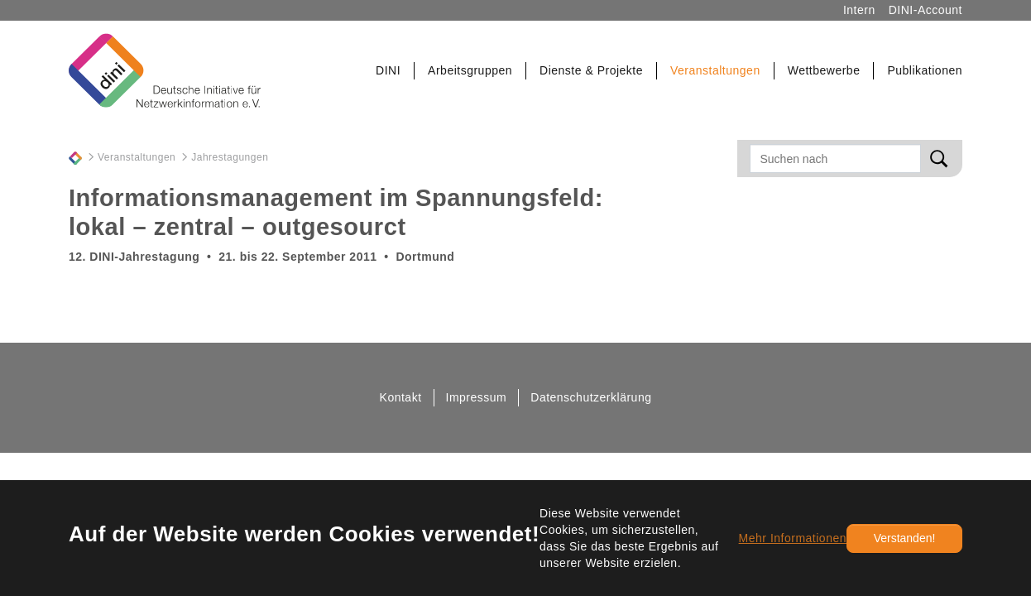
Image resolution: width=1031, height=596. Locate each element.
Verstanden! (905, 538)
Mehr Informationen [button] (792, 538)
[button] (388, 70)
